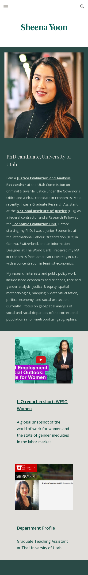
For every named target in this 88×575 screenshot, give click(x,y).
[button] (5, 6)
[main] (44, 27)
